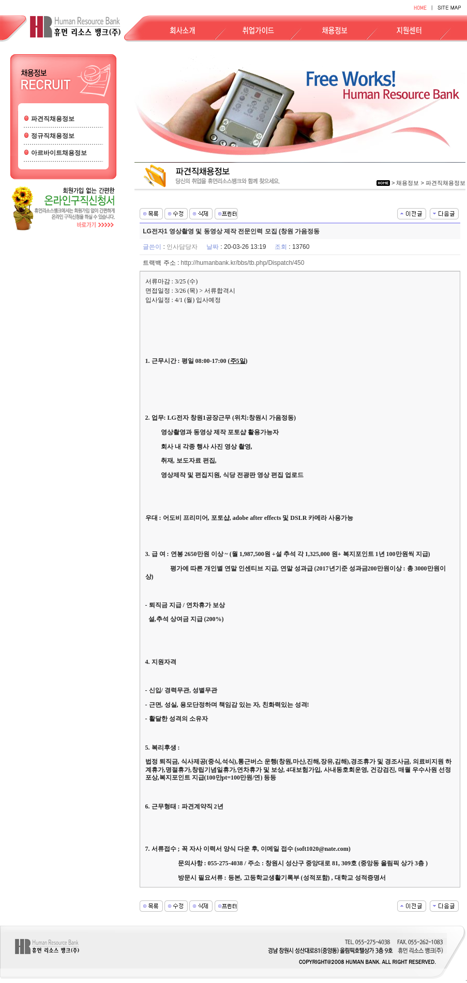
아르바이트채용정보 (59, 152)
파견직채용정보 (52, 118)
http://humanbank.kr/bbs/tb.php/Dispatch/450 (243, 262)
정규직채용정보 (52, 135)
